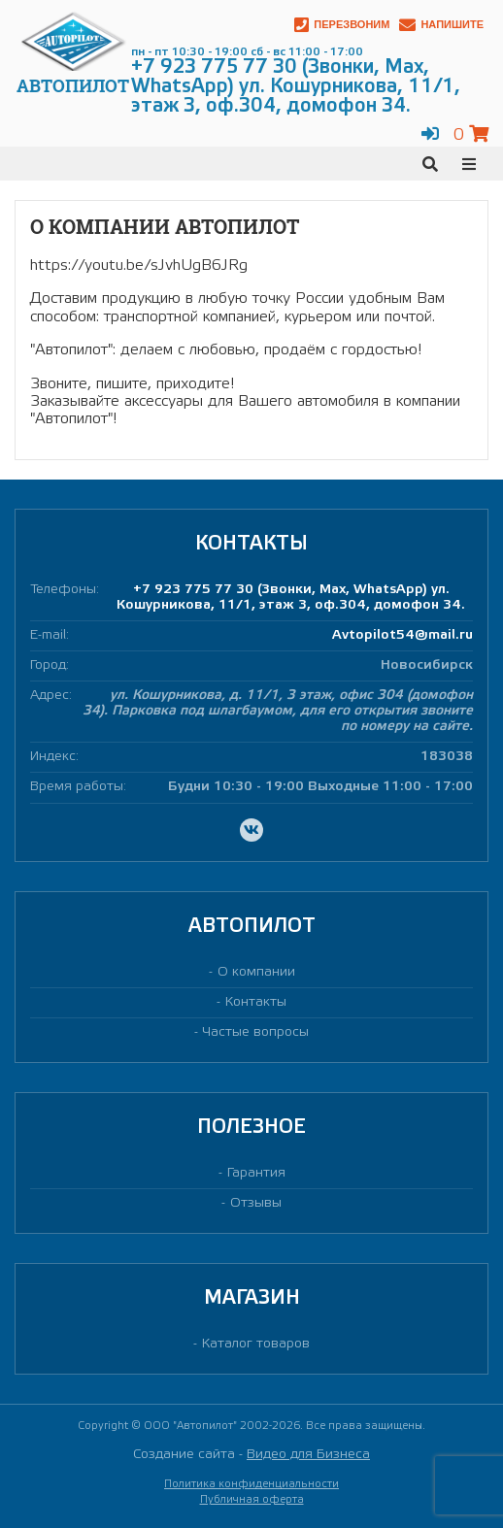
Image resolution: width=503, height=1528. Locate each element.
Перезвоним (341, 25)
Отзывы (256, 1203)
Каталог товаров (256, 1344)
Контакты (255, 1002)
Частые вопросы (256, 1032)
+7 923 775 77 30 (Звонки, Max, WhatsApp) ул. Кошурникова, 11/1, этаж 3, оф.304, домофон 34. (291, 597)
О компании (256, 972)
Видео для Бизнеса (308, 1454)
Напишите (441, 25)
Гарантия (256, 1173)
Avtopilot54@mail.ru (402, 635)
